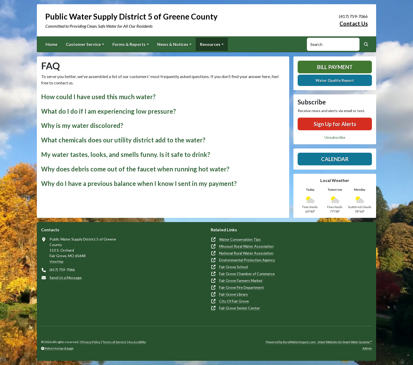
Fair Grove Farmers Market (241, 280)
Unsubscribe (334, 137)
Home (51, 44)
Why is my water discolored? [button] (82, 125)
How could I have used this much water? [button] (98, 96)
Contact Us (354, 23)
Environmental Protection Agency (247, 260)
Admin (367, 348)
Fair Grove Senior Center (239, 308)
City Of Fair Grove (234, 301)
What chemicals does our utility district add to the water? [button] (123, 140)
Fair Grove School (233, 267)
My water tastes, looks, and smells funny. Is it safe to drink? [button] (125, 154)
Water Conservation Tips (240, 239)
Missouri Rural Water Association (246, 246)
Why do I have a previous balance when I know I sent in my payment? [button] (139, 183)
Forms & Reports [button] (129, 44)
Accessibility (137, 342)
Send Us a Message (66, 277)
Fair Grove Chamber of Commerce (247, 273)
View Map (56, 261)
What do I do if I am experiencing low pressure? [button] (108, 111)
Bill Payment (335, 67)
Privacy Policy (90, 342)
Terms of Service (114, 342)
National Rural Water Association (246, 253)
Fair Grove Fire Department (241, 287)
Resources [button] (210, 44)
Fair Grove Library (233, 294)
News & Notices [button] (172, 44)
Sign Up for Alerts (335, 124)
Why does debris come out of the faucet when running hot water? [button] (135, 169)
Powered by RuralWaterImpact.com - (319, 342)
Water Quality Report (335, 80)
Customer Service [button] (83, 44)
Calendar (335, 159)
